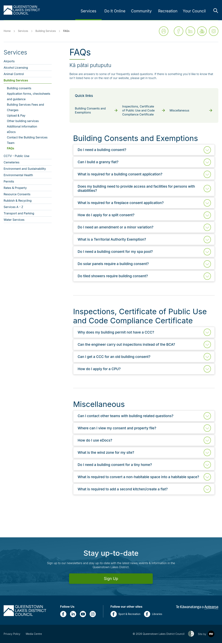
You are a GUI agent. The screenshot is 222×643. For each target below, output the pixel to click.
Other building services (23, 121)
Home (7, 31)
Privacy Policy (12, 633)
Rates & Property (15, 188)
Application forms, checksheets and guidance (28, 96)
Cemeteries (11, 162)
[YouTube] (83, 614)
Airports (9, 61)
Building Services (45, 31)
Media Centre (34, 633)
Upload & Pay (16, 115)
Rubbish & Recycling (18, 200)
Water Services (14, 219)
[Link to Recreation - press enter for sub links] (167, 11)
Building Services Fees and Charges (25, 107)
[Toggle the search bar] (215, 10)
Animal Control (14, 74)
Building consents (19, 88)
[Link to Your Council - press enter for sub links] (194, 11)
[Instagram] (93, 614)
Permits (9, 181)
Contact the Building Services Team (27, 140)
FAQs (10, 148)
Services (23, 31)
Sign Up (111, 578)
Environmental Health (18, 175)
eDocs (11, 132)
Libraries (153, 614)
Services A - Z (13, 207)
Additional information (22, 126)
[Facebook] (63, 614)
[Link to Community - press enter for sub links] (141, 11)
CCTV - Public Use (16, 156)
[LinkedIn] (73, 614)
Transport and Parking (19, 213)
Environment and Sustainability (25, 168)
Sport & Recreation (126, 614)
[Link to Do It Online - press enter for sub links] (114, 11)
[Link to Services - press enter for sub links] (88, 11)
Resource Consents (17, 194)
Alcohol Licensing (16, 67)
